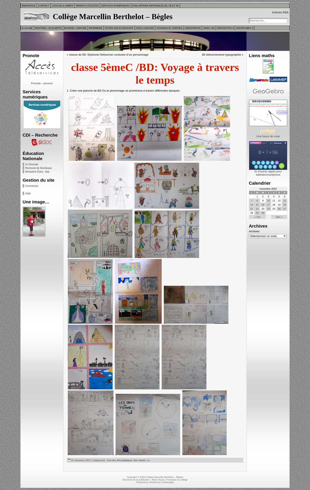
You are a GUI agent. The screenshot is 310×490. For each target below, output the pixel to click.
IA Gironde (31, 164)
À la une (27, 28)
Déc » (279, 217)
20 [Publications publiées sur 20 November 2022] (284, 204)
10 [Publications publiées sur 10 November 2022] (268, 200)
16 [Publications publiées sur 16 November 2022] (263, 204)
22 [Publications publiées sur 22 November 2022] (257, 209)
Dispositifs (224, 28)
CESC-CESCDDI (145, 28)
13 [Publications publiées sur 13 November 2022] (284, 200)
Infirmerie (96, 28)
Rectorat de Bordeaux (38, 168)
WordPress (155, 482)
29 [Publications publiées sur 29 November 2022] (257, 213)
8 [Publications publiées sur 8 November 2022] (257, 200)
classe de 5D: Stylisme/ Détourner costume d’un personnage (109, 54)
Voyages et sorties (169, 28)
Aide (28, 193)
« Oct (257, 217)
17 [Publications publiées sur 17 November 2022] (268, 204)
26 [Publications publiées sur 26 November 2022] (279, 209)
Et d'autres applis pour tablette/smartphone (268, 173)
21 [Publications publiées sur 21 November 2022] (251, 209)
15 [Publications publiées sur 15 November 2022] (257, 204)
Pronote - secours (42, 83)
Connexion (31, 185)
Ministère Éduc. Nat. (37, 171)
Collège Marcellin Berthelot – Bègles (113, 16)
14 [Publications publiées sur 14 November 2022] (251, 204)
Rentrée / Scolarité (48, 28)
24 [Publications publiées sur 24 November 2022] (268, 209)
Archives (254, 231)
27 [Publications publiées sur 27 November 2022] (284, 209)
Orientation (193, 28)
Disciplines (243, 28)
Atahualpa (168, 482)
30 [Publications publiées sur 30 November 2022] (263, 213)
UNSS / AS (209, 28)
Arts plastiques (124, 460)
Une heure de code (268, 136)
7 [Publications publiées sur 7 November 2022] (251, 200)
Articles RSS (280, 12)
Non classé (139, 460)
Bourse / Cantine (75, 28)
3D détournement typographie (221, 54)
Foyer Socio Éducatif (119, 28)
